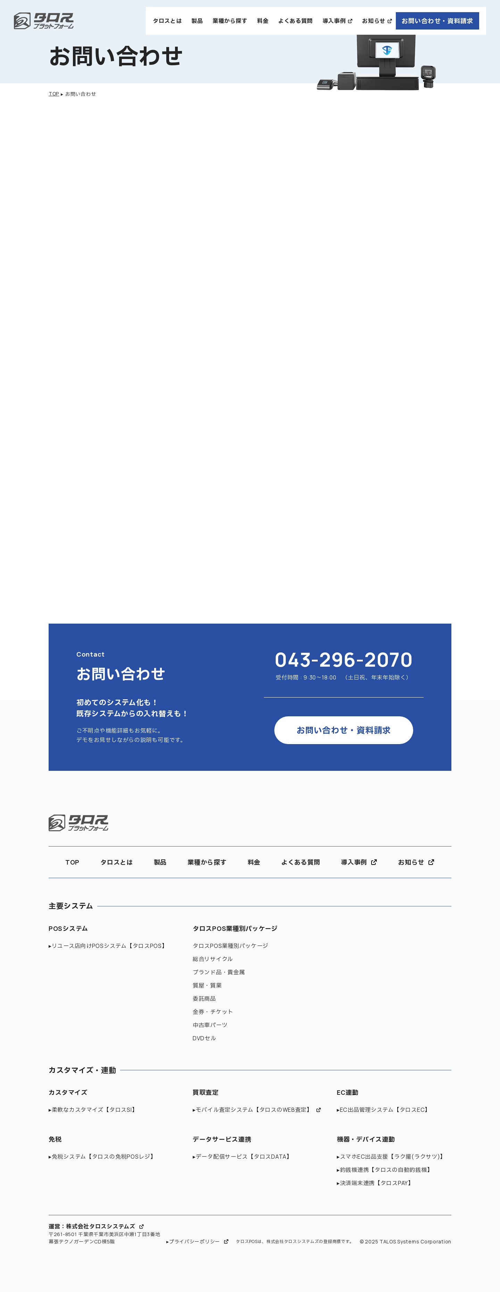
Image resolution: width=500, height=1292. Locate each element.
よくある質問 (295, 21)
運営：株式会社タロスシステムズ (92, 1226)
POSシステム (68, 928)
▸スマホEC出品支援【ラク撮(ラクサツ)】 (391, 1156)
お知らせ (373, 21)
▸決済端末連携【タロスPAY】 (375, 1183)
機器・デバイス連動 (366, 1139)
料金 (262, 21)
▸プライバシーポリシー (193, 1241)
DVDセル (204, 1038)
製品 (197, 21)
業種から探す (229, 21)
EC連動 (348, 1092)
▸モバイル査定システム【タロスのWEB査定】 (252, 1110)
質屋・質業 (207, 985)
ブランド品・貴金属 (219, 972)
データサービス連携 (222, 1139)
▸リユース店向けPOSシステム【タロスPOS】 (108, 946)
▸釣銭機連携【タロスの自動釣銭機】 (385, 1170)
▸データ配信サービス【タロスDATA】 (242, 1156)
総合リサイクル (213, 959)
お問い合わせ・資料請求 (437, 21)
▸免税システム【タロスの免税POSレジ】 (102, 1156)
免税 (55, 1139)
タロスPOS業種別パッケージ (235, 928)
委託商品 (204, 998)
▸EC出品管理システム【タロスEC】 (384, 1110)
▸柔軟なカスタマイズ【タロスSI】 (93, 1110)
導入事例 (334, 21)
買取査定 (206, 1092)
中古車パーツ (210, 1025)
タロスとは (167, 21)
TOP (54, 94)
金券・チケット (213, 1012)
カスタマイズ (68, 1092)
